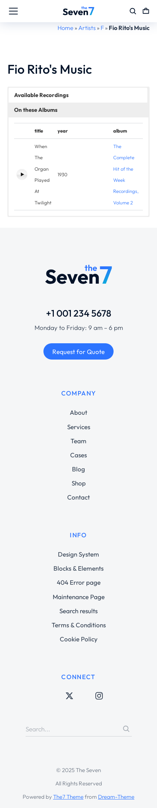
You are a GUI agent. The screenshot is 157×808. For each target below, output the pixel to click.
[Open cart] (146, 11)
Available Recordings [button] (41, 95)
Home (65, 27)
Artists (87, 27)
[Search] (126, 728)
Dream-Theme (116, 796)
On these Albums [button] (36, 109)
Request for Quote (78, 351)
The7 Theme (68, 796)
